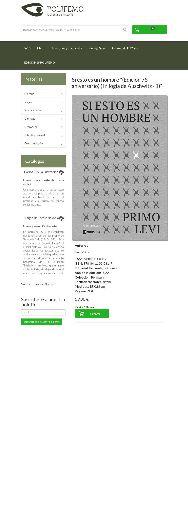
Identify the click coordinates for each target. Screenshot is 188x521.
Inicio (29, 47)
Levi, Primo (82, 252)
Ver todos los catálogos (37, 284)
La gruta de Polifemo (125, 48)
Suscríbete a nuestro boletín (42, 321)
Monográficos (97, 48)
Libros (41, 48)
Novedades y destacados (67, 48)
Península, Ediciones (103, 268)
